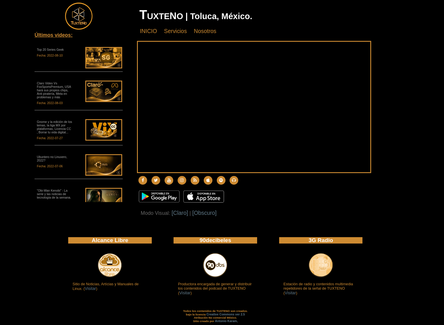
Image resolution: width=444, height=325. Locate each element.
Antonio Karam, (226, 321)
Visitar (90, 288)
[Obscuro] (204, 213)
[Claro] (180, 213)
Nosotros (205, 31)
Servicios (175, 31)
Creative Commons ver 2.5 (225, 314)
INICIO (148, 31)
